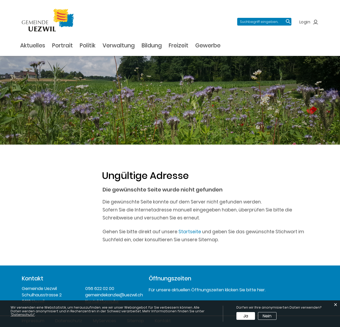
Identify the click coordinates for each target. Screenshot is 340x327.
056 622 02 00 (99, 288)
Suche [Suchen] (288, 22)
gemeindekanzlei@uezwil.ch (113, 295)
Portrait (62, 45)
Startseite (189, 231)
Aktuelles (32, 45)
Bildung (152, 45)
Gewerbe (207, 45)
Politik (88, 45)
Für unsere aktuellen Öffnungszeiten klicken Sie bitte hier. (207, 290)
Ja (245, 316)
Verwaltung (119, 45)
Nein (267, 316)
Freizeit (178, 45)
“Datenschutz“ (23, 314)
